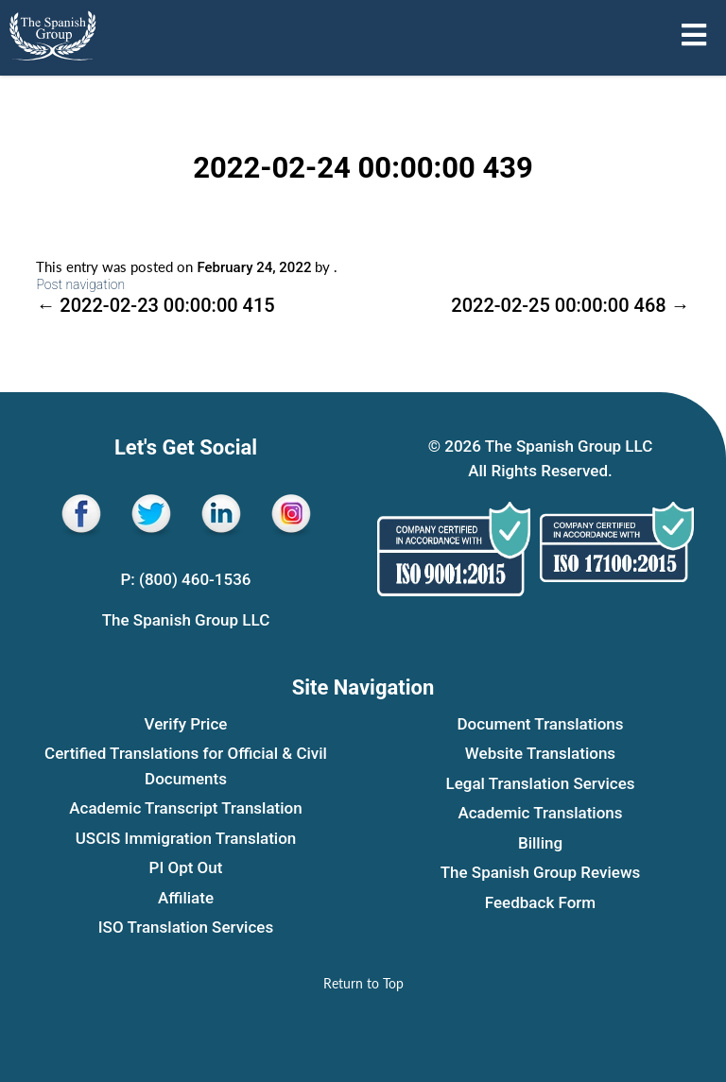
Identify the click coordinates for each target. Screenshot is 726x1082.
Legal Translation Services (540, 783)
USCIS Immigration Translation (186, 838)
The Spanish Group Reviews (541, 872)
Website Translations (540, 753)
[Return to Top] (363, 983)
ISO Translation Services (185, 927)
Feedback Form (540, 902)
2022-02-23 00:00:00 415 (155, 305)
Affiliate (186, 897)
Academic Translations (540, 812)
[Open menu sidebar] (694, 35)
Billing (540, 842)
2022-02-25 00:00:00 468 (570, 305)
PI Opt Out (186, 867)
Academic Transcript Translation (185, 808)
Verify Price (186, 723)
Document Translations (540, 723)
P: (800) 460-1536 (185, 579)
